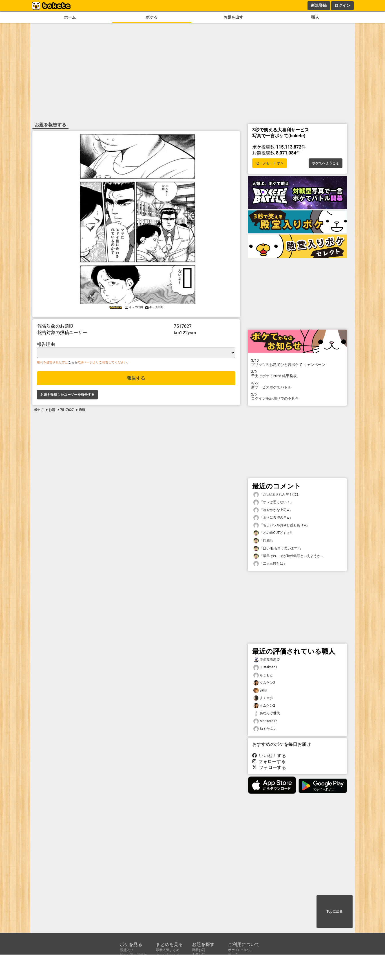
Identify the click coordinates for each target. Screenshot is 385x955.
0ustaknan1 (265, 667)
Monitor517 (265, 721)
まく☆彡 (263, 698)
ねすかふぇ (264, 728)
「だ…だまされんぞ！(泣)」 (277, 494)
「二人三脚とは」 (270, 563)
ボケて (39, 410)
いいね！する (269, 755)
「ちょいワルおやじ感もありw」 (281, 525)
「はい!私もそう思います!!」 (278, 548)
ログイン (342, 5)
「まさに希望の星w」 (273, 517)
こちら (72, 362)
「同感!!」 (264, 540)
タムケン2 (264, 683)
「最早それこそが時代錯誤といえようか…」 (289, 556)
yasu (260, 690)
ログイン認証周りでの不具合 (297, 396)
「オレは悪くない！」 (273, 502)
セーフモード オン (270, 163)
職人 (315, 17)
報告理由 (46, 344)
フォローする (269, 761)
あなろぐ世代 (266, 713)
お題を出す (233, 17)
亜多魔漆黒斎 (266, 659)
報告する (136, 378)
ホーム (70, 17)
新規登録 (319, 5)
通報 (82, 410)
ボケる (152, 17)
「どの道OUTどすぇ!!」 (274, 533)
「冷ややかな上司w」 (273, 510)
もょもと (263, 675)
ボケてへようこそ (325, 163)
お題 (51, 410)
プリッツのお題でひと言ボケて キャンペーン (297, 362)
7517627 (67, 410)
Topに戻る (334, 912)
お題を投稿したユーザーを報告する (67, 395)
